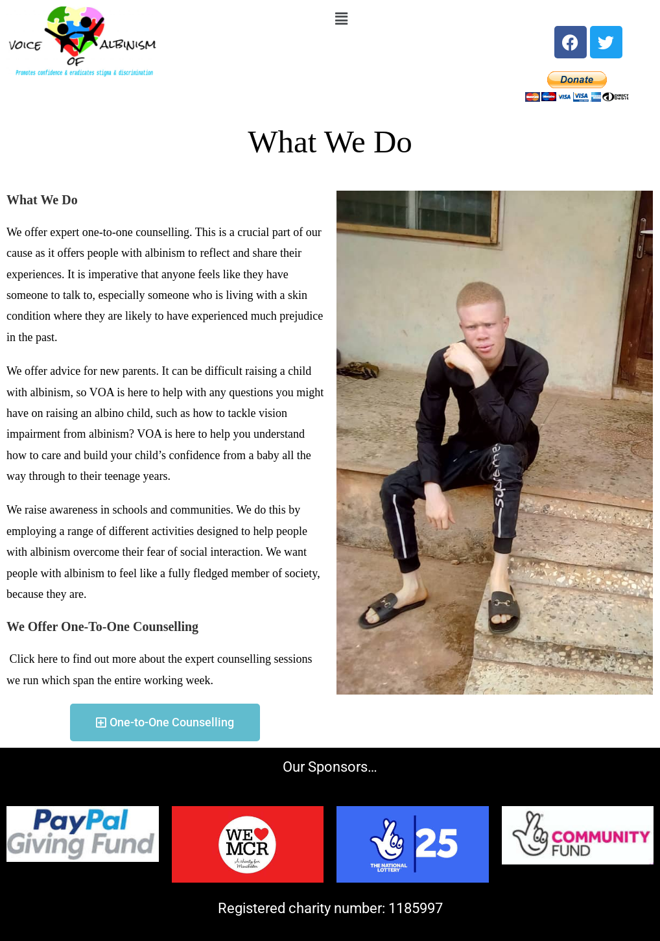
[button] (341, 18)
